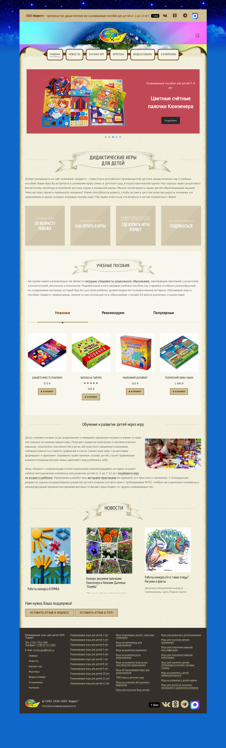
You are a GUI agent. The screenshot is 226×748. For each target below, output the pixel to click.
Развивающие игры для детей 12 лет (88, 714)
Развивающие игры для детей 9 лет (88, 691)
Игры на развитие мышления (132, 652)
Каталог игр (96, 54)
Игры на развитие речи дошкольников (129, 658)
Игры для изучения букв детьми (134, 692)
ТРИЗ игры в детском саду (131, 679)
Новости (74, 54)
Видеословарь (143, 54)
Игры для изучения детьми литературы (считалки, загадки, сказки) (178, 670)
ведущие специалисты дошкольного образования (117, 281)
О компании (168, 54)
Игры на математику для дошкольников (129, 646)
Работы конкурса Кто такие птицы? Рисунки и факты (168, 580)
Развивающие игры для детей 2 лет (88, 638)
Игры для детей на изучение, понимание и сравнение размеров (180, 691)
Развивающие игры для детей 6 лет (88, 669)
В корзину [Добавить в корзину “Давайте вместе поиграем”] (47, 392)
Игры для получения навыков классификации (178, 654)
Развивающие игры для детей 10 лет (88, 699)
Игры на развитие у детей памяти (179, 685)
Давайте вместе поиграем (47, 378)
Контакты (35, 689)
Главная (55, 54)
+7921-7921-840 (38, 644)
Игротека (119, 54)
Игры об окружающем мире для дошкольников (134, 673)
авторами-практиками (102, 479)
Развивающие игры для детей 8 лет (88, 684)
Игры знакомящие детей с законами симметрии (130, 638)
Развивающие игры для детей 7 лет (88, 676)
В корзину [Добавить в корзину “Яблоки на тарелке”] (91, 398)
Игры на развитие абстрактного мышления (133, 686)
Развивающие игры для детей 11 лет (88, 706)
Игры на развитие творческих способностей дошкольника (132, 666)
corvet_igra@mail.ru (43, 652)
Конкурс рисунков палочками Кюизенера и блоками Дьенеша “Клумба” (106, 584)
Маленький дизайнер (135, 378)
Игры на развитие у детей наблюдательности (175, 679)
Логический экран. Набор (179, 378)
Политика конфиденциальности (59, 731)
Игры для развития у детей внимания (176, 638)
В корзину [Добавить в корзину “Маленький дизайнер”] (135, 392)
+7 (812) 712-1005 (46, 647)
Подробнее (171, 120)
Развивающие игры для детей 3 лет (88, 646)
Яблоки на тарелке (91, 378)
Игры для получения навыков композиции (178, 661)
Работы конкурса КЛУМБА (45, 590)
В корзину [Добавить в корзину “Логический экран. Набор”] (179, 392)
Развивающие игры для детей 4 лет (88, 654)
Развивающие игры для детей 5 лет (88, 661)
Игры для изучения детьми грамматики (176, 646)
